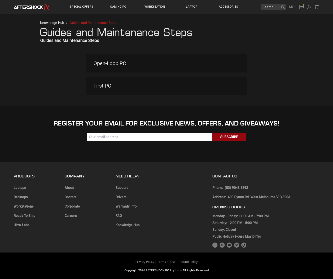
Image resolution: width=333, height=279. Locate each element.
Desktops (21, 197)
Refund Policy (188, 262)
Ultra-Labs (21, 225)
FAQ (119, 216)
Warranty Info (126, 206)
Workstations (24, 206)
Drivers (121, 197)
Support (122, 188)
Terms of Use (166, 262)
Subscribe (229, 137)
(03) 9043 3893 (236, 188)
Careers (71, 216)
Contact (70, 197)
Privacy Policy (144, 262)
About (69, 188)
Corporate (72, 206)
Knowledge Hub (52, 23)
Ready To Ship (24, 216)
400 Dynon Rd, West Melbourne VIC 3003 (259, 197)
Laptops (20, 188)
